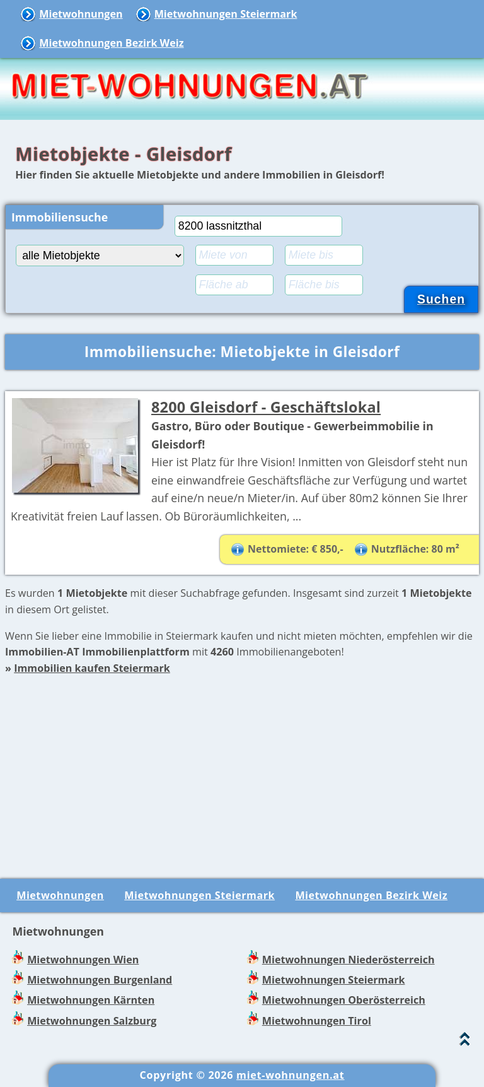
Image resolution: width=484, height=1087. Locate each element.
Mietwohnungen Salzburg (91, 1021)
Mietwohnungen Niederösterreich (348, 960)
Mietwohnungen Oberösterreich (343, 1000)
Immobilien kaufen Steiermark (92, 668)
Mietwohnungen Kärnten (90, 1000)
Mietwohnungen (80, 14)
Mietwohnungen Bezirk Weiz (111, 43)
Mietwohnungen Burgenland (99, 980)
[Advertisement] (242, 765)
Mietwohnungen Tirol (316, 1021)
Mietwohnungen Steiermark (225, 14)
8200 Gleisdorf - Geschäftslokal (266, 407)
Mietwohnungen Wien (83, 960)
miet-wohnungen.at (290, 1075)
